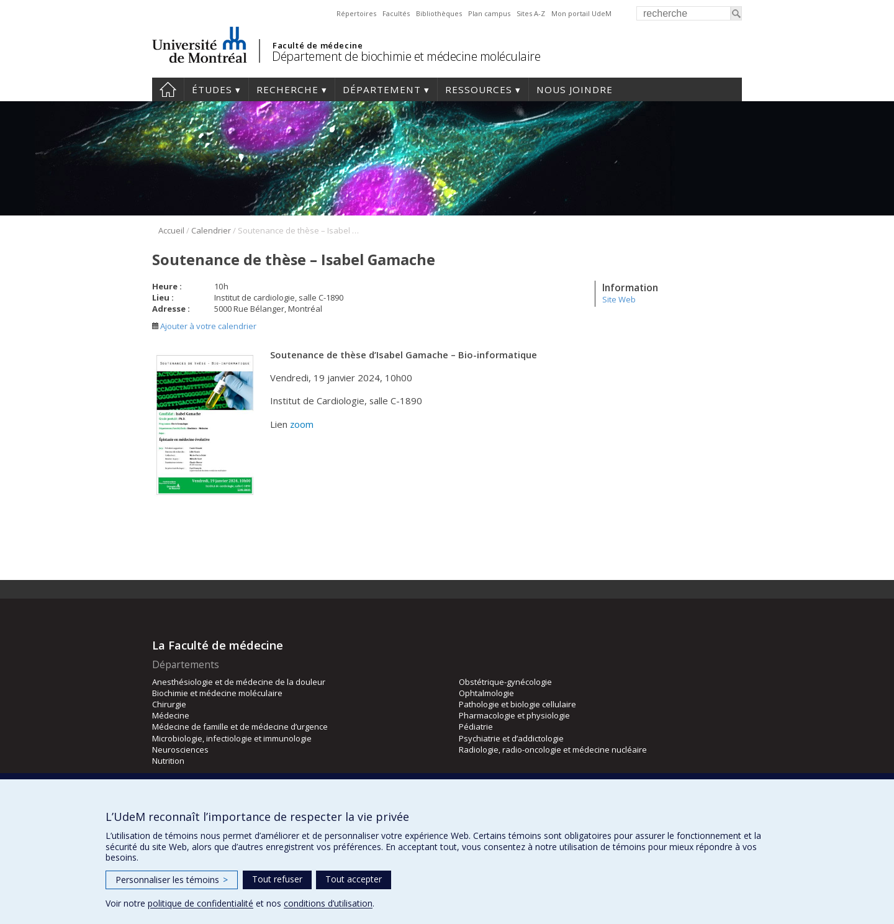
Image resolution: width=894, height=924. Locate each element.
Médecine (170, 715)
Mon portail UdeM (581, 13)
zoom (302, 424)
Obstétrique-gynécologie (505, 681)
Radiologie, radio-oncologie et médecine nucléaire (553, 749)
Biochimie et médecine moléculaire (217, 693)
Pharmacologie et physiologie (514, 715)
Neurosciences (180, 749)
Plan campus (489, 13)
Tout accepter (353, 879)
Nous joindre (574, 89)
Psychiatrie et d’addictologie (511, 738)
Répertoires (356, 13)
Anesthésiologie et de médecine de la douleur (238, 681)
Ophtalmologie (486, 693)
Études (212, 89)
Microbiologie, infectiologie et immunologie (232, 738)
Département (382, 89)
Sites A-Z (531, 13)
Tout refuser (277, 879)
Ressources (478, 89)
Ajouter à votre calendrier (204, 326)
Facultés (396, 13)
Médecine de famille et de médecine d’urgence (240, 726)
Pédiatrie (476, 726)
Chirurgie (169, 704)
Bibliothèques (439, 13)
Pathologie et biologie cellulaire (517, 704)
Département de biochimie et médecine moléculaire (406, 56)
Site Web (619, 299)
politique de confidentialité (200, 903)
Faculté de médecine (318, 45)
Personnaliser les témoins (171, 880)
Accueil (168, 89)
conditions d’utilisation (328, 903)
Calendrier (211, 230)
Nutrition (168, 760)
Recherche (287, 89)
